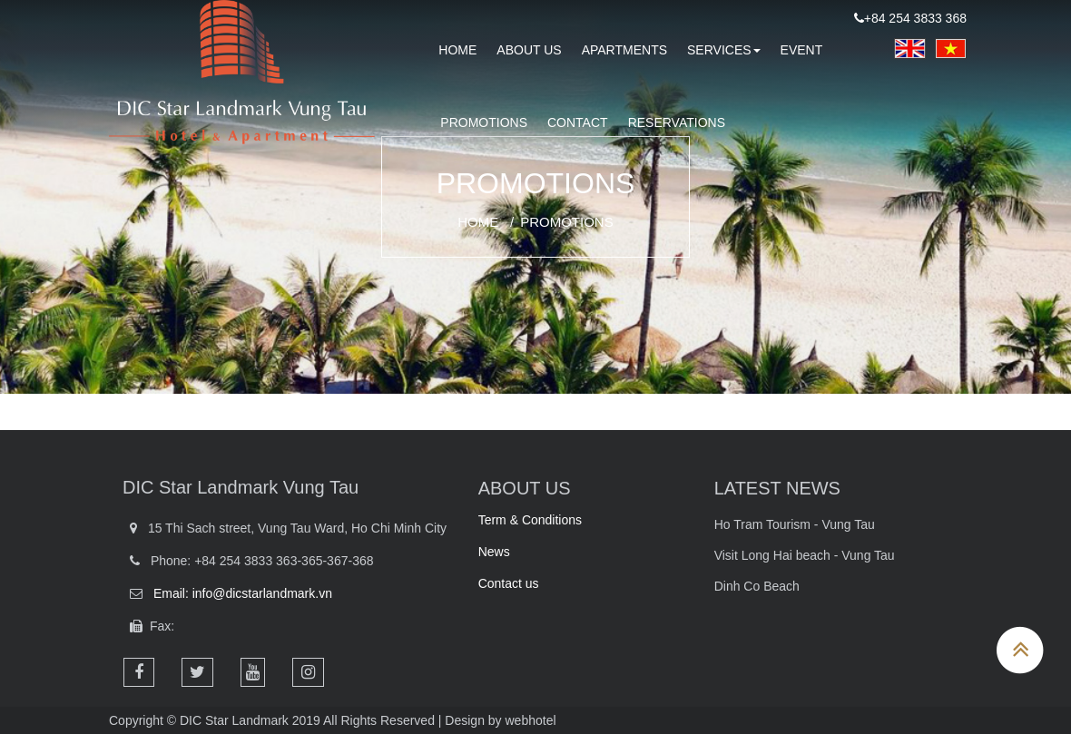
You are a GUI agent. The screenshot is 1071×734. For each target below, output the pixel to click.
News (494, 551)
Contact (577, 122)
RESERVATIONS (676, 122)
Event (802, 50)
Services (724, 50)
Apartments (624, 50)
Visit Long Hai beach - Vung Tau (804, 555)
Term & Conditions (530, 520)
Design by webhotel (500, 720)
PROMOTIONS (483, 122)
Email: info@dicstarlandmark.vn (242, 593)
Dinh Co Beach (757, 586)
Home (477, 222)
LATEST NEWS (777, 488)
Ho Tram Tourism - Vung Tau (794, 524)
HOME (457, 50)
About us (528, 50)
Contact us (508, 583)
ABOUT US (524, 488)
